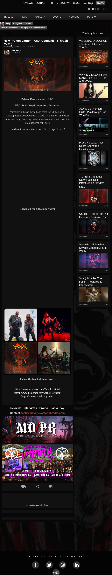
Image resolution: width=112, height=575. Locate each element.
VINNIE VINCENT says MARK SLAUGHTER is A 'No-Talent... (93, 78)
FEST (105, 9)
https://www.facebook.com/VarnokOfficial (37, 389)
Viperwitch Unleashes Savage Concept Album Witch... (93, 248)
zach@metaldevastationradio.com (43, 412)
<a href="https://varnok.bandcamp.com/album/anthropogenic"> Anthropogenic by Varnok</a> (37, 295)
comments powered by (37, 505)
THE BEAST (17, 51)
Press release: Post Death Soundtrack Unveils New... (91, 146)
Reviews (16, 408)
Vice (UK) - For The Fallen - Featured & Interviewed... (90, 282)
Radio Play (57, 408)
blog (24, 17)
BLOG (76, 3)
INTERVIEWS (63, 3)
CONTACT (41, 3)
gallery (40, 17)
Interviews (31, 408)
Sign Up (100, 3)
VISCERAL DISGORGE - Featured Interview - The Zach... (93, 44)
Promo (44, 408)
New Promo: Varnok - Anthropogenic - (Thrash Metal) (23, 28)
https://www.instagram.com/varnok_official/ (37, 392)
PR (51, 3)
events (57, 17)
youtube (74, 17)
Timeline (8, 17)
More (91, 17)
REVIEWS (27, 3)
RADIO (86, 3)
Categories (17, 24)
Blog (8, 24)
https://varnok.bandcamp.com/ (37, 396)
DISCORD (93, 9)
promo (28, 24)
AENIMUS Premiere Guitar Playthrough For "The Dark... (92, 112)
